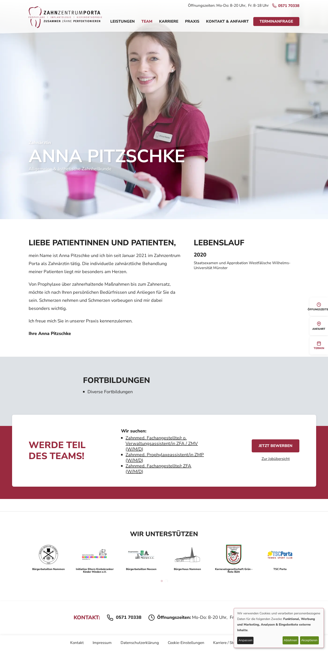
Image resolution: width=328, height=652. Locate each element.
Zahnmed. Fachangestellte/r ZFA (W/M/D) (158, 469)
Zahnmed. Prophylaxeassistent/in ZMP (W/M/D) (165, 457)
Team (146, 21)
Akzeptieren (309, 640)
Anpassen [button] (245, 640)
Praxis (192, 21)
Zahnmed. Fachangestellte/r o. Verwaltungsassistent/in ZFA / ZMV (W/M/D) (162, 443)
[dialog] (279, 628)
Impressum (102, 642)
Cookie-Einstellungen (186, 642)
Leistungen (122, 21)
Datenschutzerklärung (140, 642)
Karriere (168, 21)
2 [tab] (166, 581)
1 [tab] (162, 581)
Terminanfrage (276, 21)
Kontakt (77, 642)
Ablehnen (290, 640)
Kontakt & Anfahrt (227, 21)
